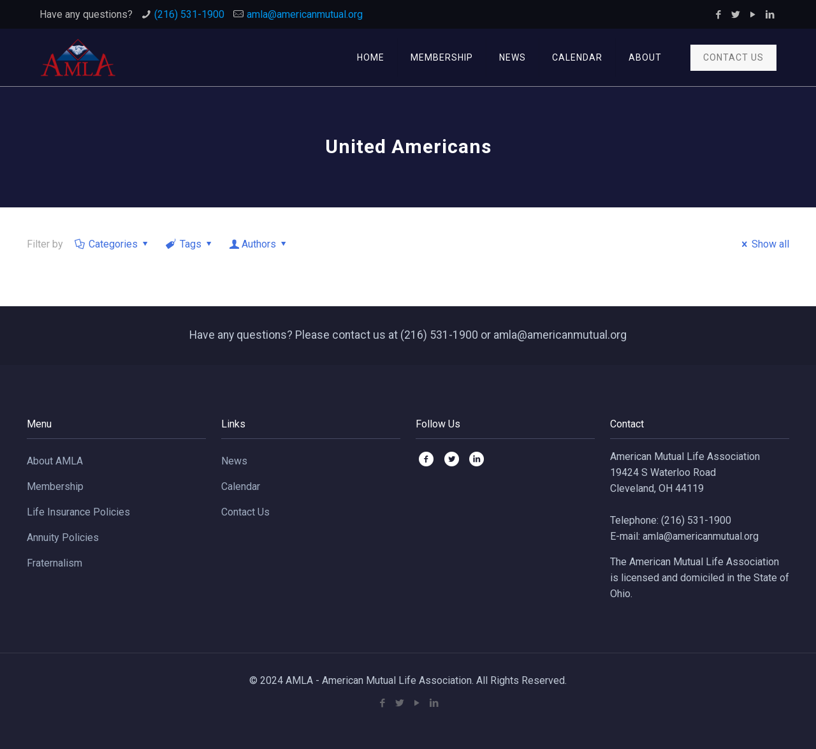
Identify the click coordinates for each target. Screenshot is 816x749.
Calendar (240, 486)
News (234, 461)
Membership (55, 486)
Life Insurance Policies (78, 512)
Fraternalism (54, 563)
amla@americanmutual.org (305, 14)
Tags (190, 244)
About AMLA (55, 461)
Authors (259, 244)
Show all (763, 244)
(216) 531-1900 (189, 14)
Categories (112, 244)
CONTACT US (733, 57)
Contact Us (245, 512)
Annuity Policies (63, 537)
